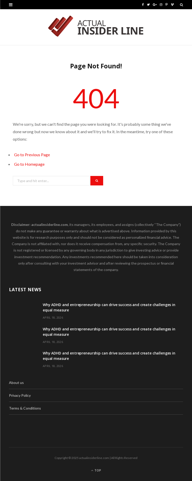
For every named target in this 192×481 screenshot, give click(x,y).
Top (96, 470)
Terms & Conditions (25, 408)
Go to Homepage (29, 164)
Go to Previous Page (32, 154)
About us (16, 382)
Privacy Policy (20, 395)
